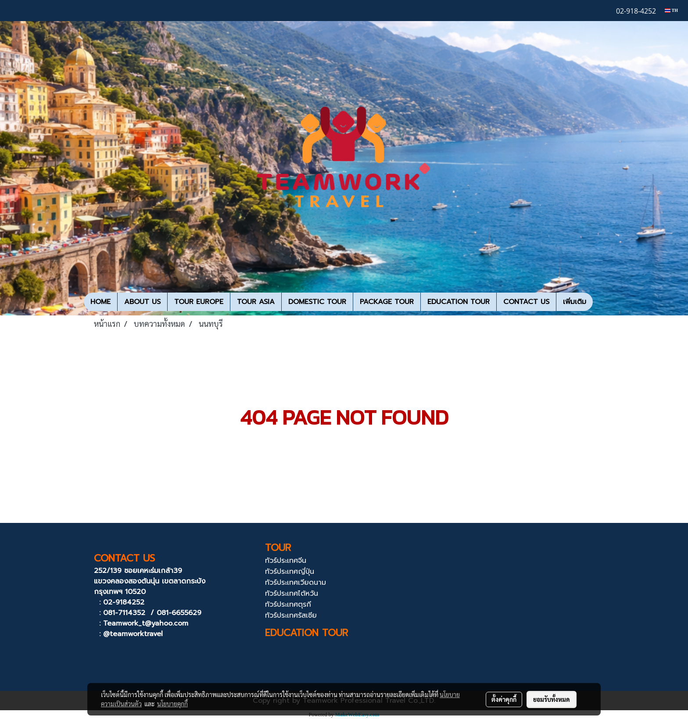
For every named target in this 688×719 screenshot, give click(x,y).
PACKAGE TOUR (387, 302)
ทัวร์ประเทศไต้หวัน (291, 593)
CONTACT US (526, 302)
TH (671, 10)
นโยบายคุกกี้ (172, 704)
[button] (600, 301)
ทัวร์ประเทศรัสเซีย (291, 615)
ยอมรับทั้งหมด (551, 699)
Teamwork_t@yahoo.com (145, 623)
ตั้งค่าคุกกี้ (503, 699)
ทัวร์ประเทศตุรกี (288, 604)
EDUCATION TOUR (458, 302)
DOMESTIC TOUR (317, 302)
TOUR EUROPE (198, 302)
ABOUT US (142, 302)
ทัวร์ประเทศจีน (285, 560)
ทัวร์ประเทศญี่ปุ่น (289, 571)
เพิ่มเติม (574, 302)
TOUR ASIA (256, 302)
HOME (100, 302)
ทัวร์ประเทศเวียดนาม (295, 582)
